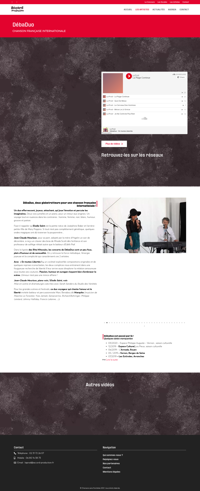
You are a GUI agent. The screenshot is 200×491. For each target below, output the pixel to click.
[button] (104, 322)
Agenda (172, 9)
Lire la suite (112, 359)
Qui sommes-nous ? (113, 455)
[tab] (144, 359)
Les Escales (162, 2)
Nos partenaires (111, 463)
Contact (185, 2)
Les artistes (142, 9)
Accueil (128, 9)
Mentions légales (111, 471)
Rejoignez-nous (110, 459)
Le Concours (150, 2)
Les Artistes (175, 2)
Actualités (158, 9)
